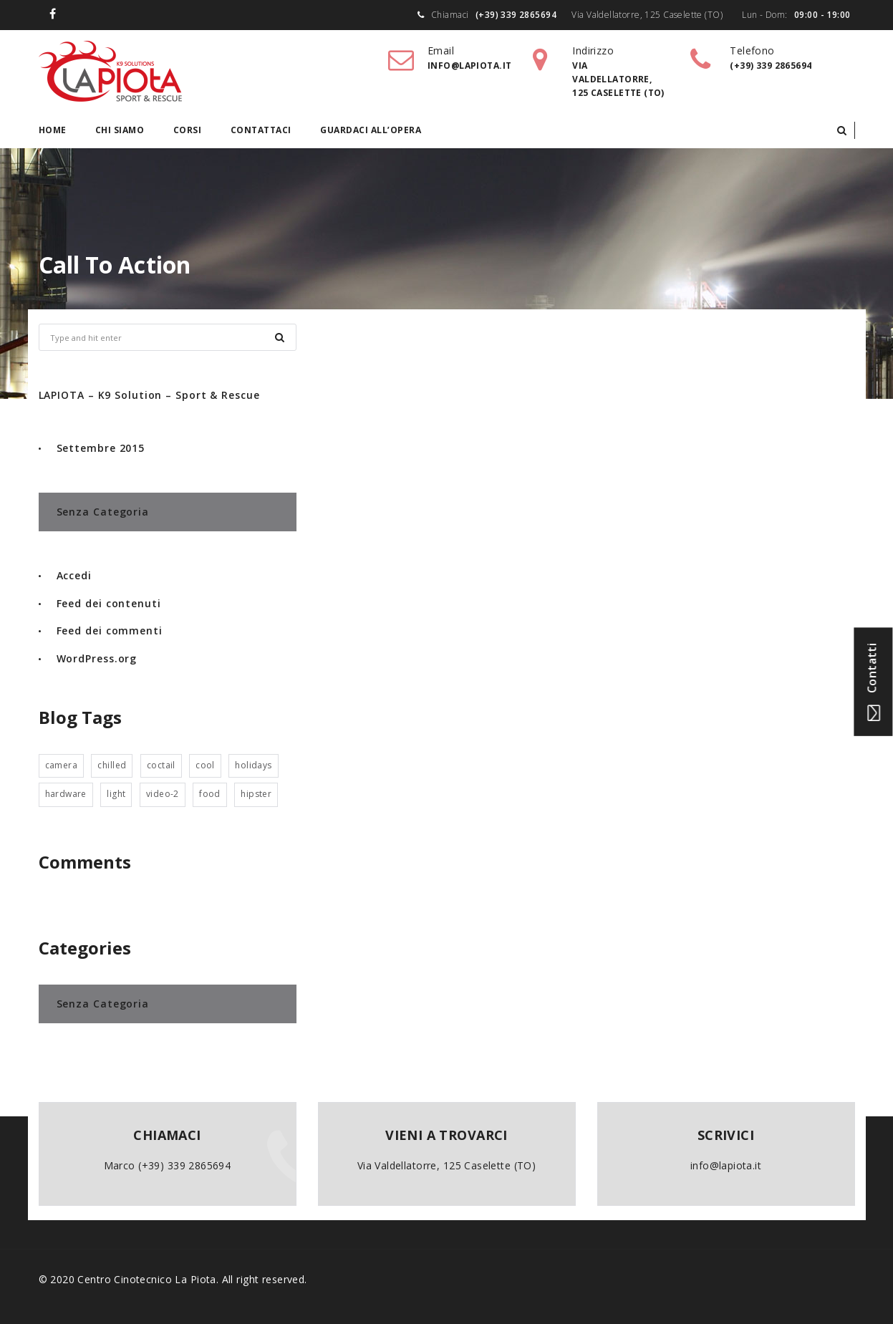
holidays (253, 765)
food (210, 794)
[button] (842, 130)
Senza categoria (103, 511)
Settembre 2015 (101, 448)
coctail (161, 765)
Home (53, 130)
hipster (256, 794)
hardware (66, 794)
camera (61, 765)
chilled (111, 765)
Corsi (187, 130)
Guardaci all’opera (370, 130)
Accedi (74, 575)
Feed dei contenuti (109, 603)
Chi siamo (120, 130)
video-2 (162, 794)
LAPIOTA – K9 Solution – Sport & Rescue (149, 395)
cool (205, 765)
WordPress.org (97, 658)
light (116, 794)
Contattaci (261, 130)
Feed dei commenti (110, 630)
